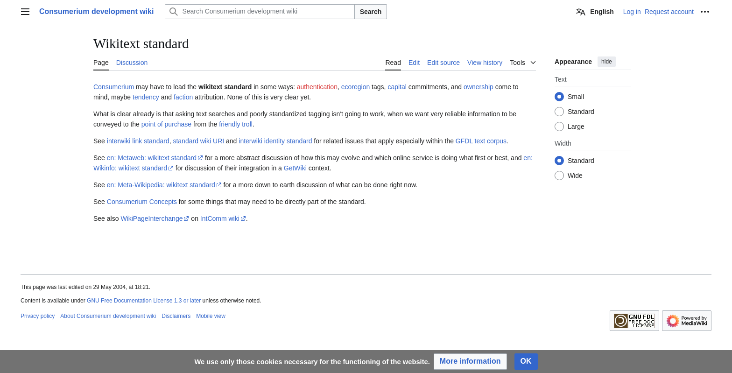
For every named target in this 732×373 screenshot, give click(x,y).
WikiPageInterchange (151, 218)
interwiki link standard (138, 141)
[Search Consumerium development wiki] (259, 11)
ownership (478, 87)
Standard (581, 111)
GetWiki (295, 168)
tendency (146, 97)
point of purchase (166, 124)
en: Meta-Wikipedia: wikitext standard (161, 185)
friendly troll (236, 124)
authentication (317, 87)
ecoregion (355, 87)
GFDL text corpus (481, 141)
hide (606, 61)
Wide (575, 175)
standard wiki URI (198, 141)
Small (576, 96)
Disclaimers (176, 316)
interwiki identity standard (275, 141)
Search (371, 11)
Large (576, 126)
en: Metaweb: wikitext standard (152, 158)
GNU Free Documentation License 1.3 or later (144, 300)
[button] (470, 361)
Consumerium (113, 87)
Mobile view (210, 316)
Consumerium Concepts (142, 201)
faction (183, 97)
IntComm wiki (219, 218)
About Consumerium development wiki (108, 316)
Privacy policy (38, 316)
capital (396, 87)
